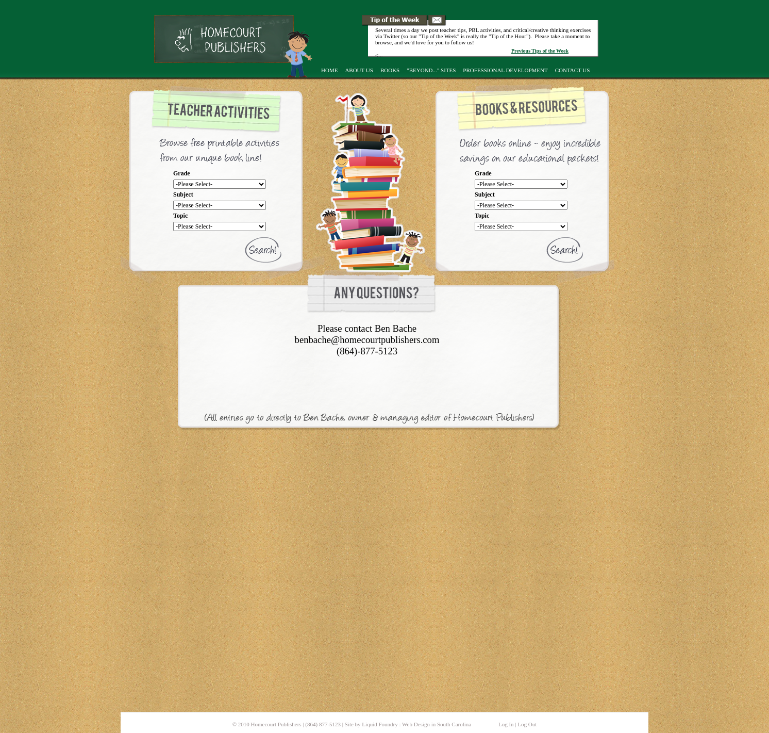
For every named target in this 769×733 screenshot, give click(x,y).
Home (329, 70)
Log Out (527, 724)
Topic (180, 215)
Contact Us (572, 70)
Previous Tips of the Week (540, 51)
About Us (359, 70)
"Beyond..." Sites (431, 70)
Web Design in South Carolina (436, 724)
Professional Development (505, 70)
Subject (183, 194)
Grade (181, 173)
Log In (506, 724)
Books (389, 70)
